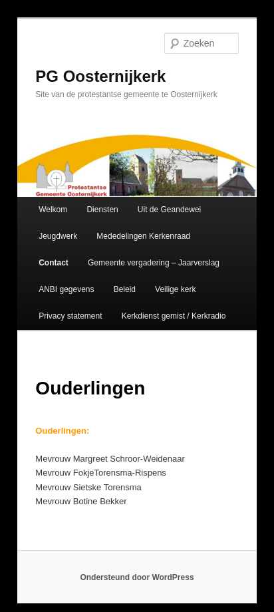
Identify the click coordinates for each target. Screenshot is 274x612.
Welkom (53, 209)
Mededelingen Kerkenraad (143, 236)
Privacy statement (70, 316)
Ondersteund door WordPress (137, 577)
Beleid (125, 289)
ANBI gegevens (66, 289)
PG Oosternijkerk (100, 76)
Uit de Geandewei (169, 209)
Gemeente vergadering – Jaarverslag (153, 262)
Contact (53, 262)
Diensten (102, 209)
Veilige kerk (175, 289)
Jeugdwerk (58, 236)
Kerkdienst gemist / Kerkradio (174, 316)
